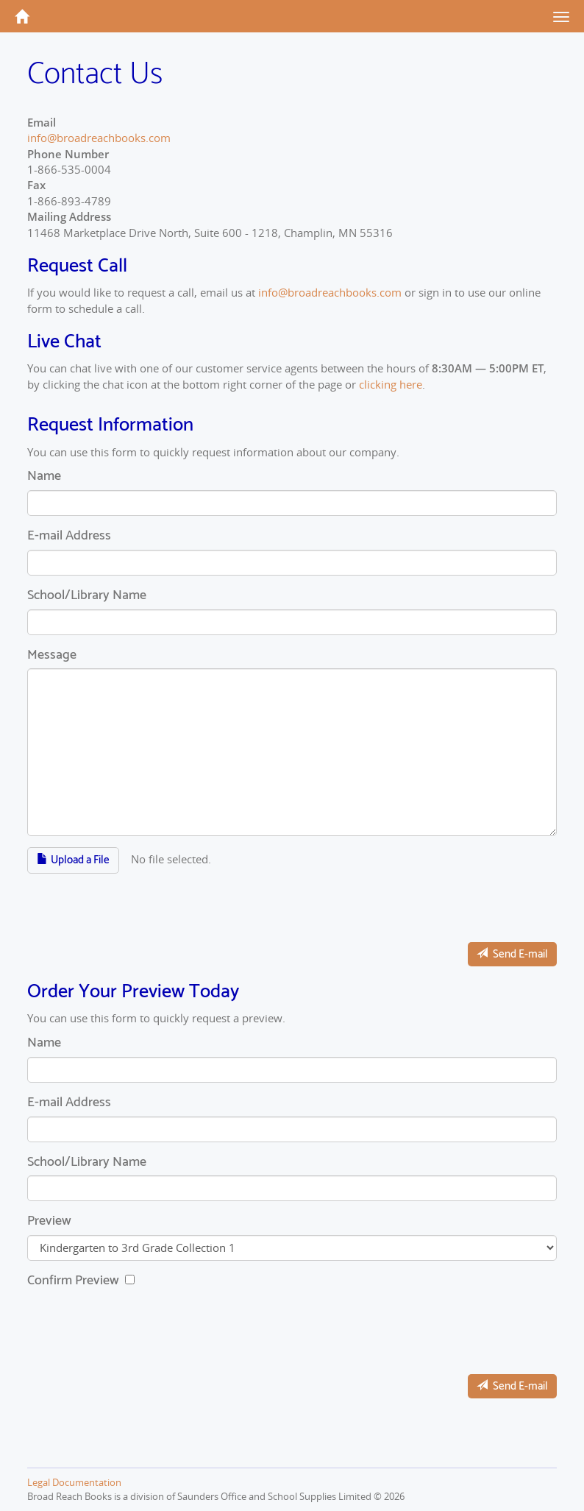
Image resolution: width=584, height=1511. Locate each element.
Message (51, 655)
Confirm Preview (74, 1281)
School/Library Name (86, 596)
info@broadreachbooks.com (99, 137)
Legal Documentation (74, 1482)
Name (44, 476)
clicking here (390, 384)
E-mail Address (69, 536)
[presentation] (139, 902)
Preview (49, 1221)
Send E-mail (512, 954)
